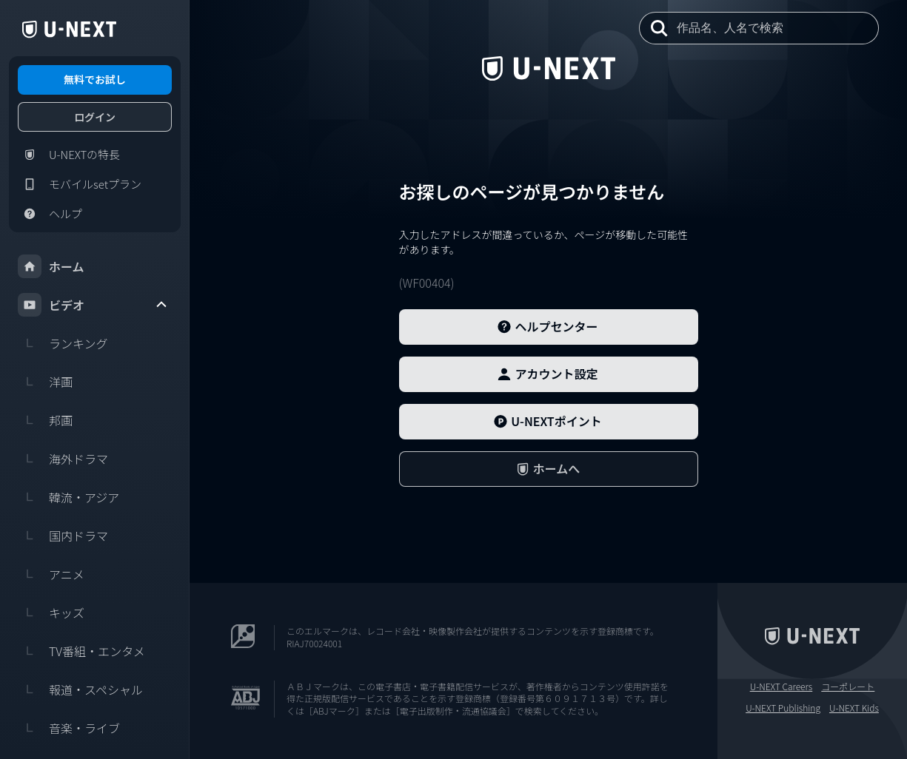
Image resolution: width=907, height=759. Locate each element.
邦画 (45, 420)
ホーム (51, 266)
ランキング (63, 343)
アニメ (51, 574)
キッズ (51, 612)
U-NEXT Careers (781, 686)
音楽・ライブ (69, 728)
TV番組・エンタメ (81, 651)
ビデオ (93, 305)
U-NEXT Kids (854, 708)
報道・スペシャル (80, 689)
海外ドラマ (63, 458)
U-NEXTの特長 (69, 154)
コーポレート (847, 686)
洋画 (45, 382)
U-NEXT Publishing (783, 708)
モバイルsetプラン (79, 184)
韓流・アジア (68, 497)
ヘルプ (50, 214)
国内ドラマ (63, 535)
